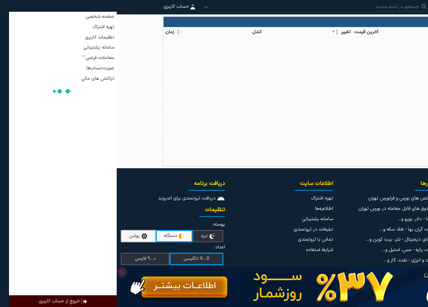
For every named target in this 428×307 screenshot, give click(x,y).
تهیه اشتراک (205, 198)
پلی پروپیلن (359, 74)
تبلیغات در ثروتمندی (196, 229)
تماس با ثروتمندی (198, 239)
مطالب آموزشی (411, 255)
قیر (367, 53)
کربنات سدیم (358, 138)
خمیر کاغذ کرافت (354, 96)
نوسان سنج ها (412, 245)
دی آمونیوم (359, 106)
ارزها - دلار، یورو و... (299, 219)
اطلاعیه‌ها (207, 208)
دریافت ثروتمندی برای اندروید (74, 198)
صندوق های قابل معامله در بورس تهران (280, 208)
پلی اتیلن (361, 64)
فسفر (365, 128)
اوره (367, 42)
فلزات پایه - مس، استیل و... (291, 249)
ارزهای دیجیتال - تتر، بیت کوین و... (283, 239)
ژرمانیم (363, 117)
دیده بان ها (414, 234)
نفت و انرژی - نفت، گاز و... (292, 260)
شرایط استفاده (202, 249)
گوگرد (365, 149)
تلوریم (364, 160)
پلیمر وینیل (359, 85)
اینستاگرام (412, 198)
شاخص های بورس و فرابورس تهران (284, 198)
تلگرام (415, 208)
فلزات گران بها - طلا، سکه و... (290, 229)
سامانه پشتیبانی (200, 219)
